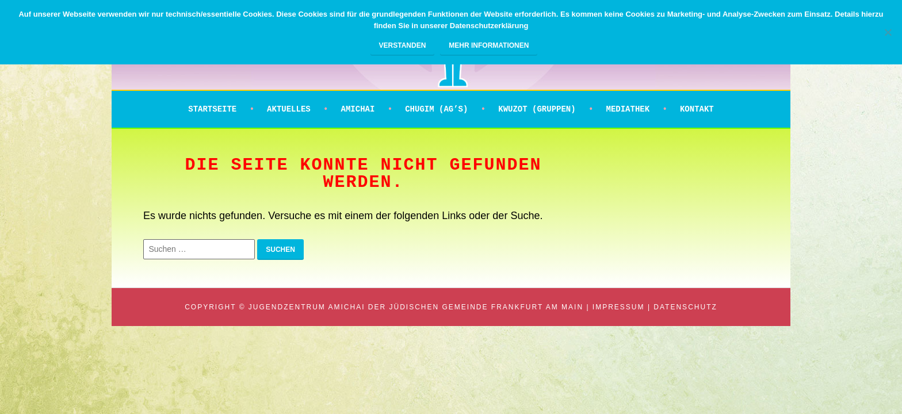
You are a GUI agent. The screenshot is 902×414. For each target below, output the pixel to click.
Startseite (212, 109)
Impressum (619, 307)
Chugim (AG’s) (436, 109)
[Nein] (887, 32)
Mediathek (627, 109)
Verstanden (402, 45)
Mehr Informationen (489, 45)
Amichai (358, 109)
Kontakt (697, 109)
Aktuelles (289, 109)
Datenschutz (685, 307)
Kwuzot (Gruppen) (536, 109)
